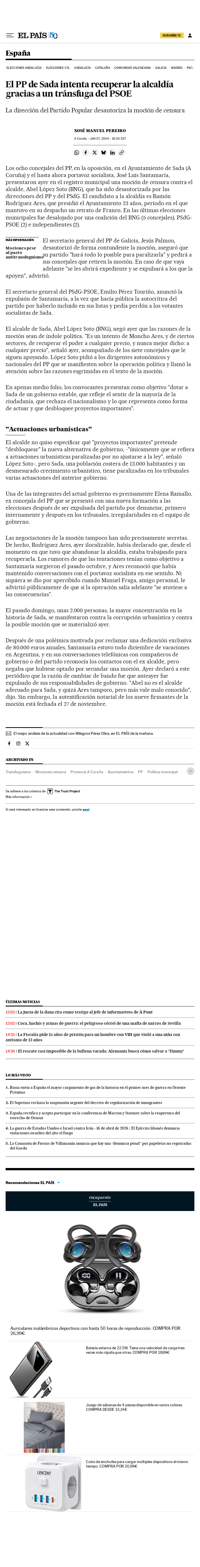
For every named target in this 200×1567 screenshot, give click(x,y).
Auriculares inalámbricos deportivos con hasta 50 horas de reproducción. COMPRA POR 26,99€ (95, 1331)
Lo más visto (18, 1075)
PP (140, 772)
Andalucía (82, 68)
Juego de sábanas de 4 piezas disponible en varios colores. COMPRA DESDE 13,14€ (134, 1407)
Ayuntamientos (120, 772)
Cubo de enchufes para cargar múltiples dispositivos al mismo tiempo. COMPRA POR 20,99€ (137, 1463)
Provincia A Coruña (87, 772)
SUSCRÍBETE (172, 35)
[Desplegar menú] (10, 35)
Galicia (161, 68)
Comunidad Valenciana (132, 68)
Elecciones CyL (58, 68)
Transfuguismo (18, 772)
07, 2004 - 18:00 (108, 138)
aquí (86, 809)
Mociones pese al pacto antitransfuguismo (22, 252)
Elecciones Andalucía (24, 68)
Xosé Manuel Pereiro (100, 130)
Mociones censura (50, 772)
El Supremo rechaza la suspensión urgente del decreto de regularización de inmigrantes (86, 1102)
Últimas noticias (23, 1002)
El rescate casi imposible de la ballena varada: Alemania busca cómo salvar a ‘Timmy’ (101, 1051)
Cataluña (102, 68)
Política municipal (162, 772)
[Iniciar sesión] (189, 35)
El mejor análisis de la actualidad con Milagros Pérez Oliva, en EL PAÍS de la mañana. (83, 733)
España (18, 53)
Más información (19, 797)
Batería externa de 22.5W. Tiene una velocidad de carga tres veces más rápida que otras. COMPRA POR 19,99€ (135, 1350)
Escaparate (100, 1201)
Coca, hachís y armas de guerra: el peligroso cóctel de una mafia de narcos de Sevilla (99, 1023)
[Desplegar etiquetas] (190, 771)
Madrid (177, 68)
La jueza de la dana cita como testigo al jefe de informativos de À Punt (85, 1012)
